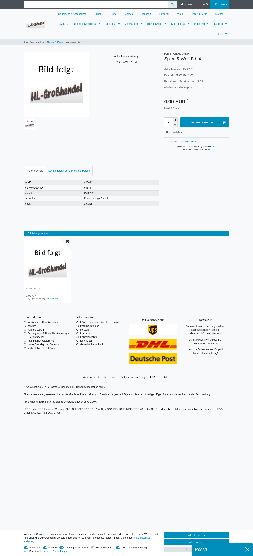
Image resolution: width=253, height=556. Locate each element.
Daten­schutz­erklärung (133, 377)
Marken (219, 13)
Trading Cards (200, 13)
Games (129, 13)
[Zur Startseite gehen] (34, 42)
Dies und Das (179, 23)
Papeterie (199, 23)
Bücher (99, 13)
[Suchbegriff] (96, 4)
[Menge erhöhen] (175, 119)
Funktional (35, 551)
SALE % (63, 23)
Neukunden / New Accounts (42, 322)
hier (214, 147)
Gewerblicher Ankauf (91, 344)
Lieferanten (86, 340)
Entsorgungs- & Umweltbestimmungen (48, 333)
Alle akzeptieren (197, 535)
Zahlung (31, 326)
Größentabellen (35, 337)
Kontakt (164, 377)
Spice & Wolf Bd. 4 (34, 289)
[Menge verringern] (175, 124)
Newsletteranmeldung (205, 353)
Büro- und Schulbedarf (85, 23)
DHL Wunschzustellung (134, 547)
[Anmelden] (187, 4)
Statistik (52, 547)
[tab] (35, 171)
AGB (152, 377)
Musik (180, 13)
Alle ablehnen (196, 542)
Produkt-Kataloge (89, 326)
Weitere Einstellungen (56, 551)
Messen (84, 329)
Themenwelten (155, 23)
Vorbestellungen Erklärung (41, 348)
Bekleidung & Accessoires (72, 13)
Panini (60, 42)
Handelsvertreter (89, 337)
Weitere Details (34, 170)
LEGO (220, 33)
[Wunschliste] (205, 4)
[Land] (198, 4)
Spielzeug (111, 23)
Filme (114, 13)
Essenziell (34, 547)
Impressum (110, 377)
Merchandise (132, 23)
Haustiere (218, 23)
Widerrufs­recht (91, 377)
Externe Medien (104, 547)
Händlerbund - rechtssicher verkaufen (100, 322)
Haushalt (146, 13)
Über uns (85, 333)
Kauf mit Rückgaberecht (40, 340)
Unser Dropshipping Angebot (43, 344)
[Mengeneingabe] (168, 122)
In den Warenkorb (208, 122)
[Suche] (172, 4)
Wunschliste (174, 132)
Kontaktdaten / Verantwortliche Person (69, 170)
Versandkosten (191, 141)
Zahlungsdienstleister (76, 547)
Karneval (164, 13)
